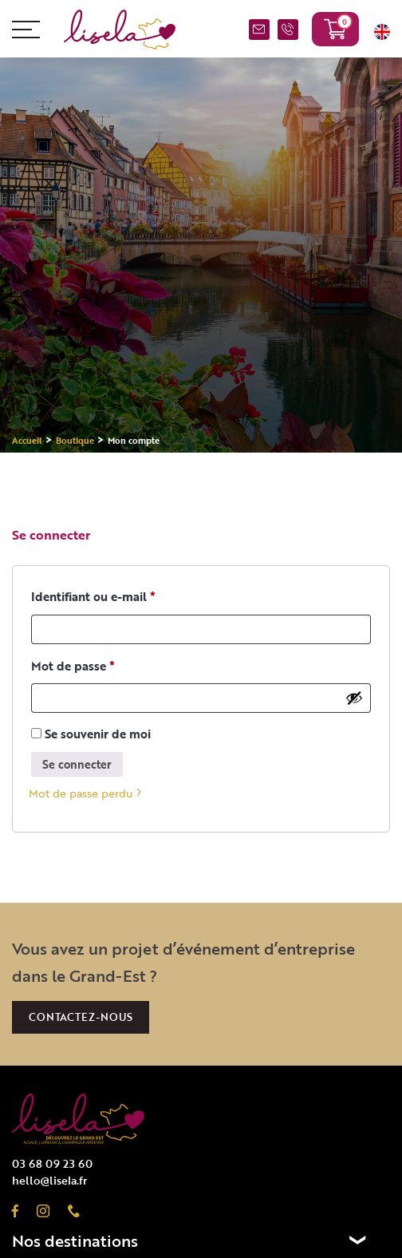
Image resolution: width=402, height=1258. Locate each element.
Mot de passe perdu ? (85, 793)
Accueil (27, 440)
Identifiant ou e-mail (93, 596)
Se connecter (77, 764)
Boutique (75, 440)
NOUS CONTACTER (259, 31)
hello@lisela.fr (49, 1180)
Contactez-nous (80, 1017)
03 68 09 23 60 (288, 31)
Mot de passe (73, 665)
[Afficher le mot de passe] (354, 697)
